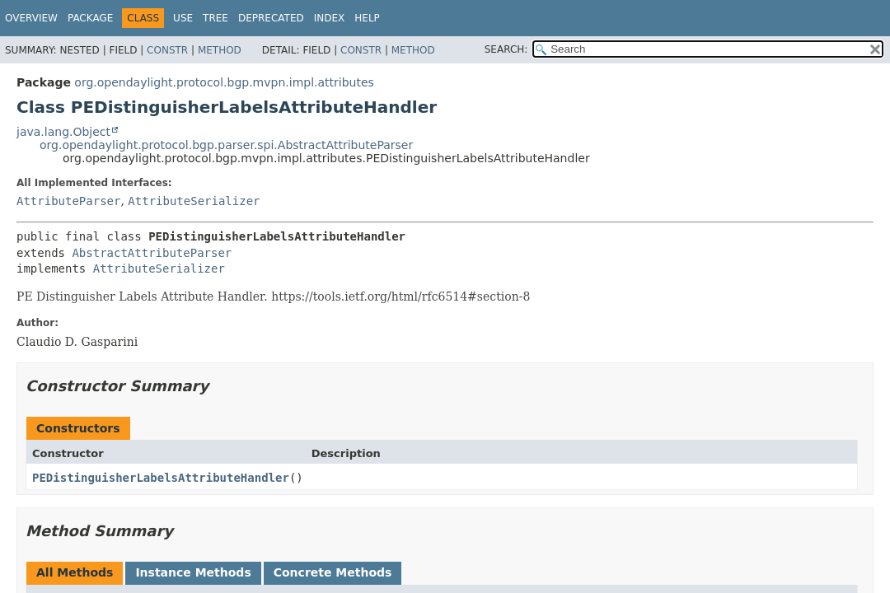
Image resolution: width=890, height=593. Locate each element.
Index (329, 18)
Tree (215, 18)
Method (219, 50)
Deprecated (271, 18)
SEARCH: (506, 49)
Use (183, 18)
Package (90, 18)
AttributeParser (68, 201)
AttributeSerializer (194, 201)
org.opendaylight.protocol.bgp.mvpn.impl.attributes (224, 82)
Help (367, 18)
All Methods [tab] (74, 572)
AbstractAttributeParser (152, 252)
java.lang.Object (63, 131)
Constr (167, 50)
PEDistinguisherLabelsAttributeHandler (160, 477)
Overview (31, 18)
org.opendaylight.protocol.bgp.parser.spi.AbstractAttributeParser (226, 145)
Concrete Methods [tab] (333, 572)
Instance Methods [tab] (193, 572)
